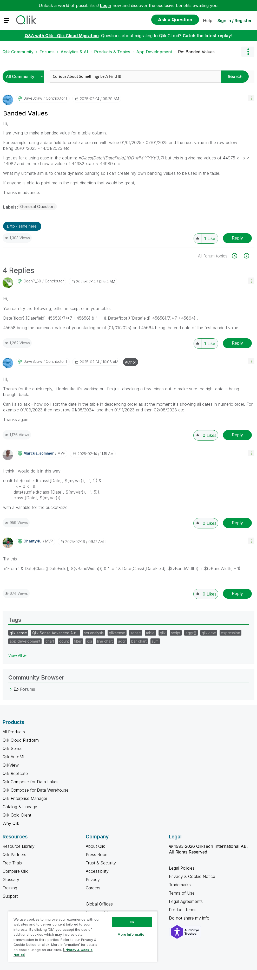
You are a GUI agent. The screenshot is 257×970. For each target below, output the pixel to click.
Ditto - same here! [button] (22, 226)
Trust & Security (101, 862)
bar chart (139, 641)
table (150, 633)
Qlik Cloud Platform (21, 740)
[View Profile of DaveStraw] (32, 98)
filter (78, 641)
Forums (47, 51)
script (175, 633)
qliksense (117, 633)
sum (155, 641)
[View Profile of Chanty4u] (32, 541)
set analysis (94, 633)
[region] (82, 936)
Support (10, 896)
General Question (37, 206)
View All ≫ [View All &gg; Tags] (17, 655)
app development (25, 641)
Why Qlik (11, 823)
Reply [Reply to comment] (237, 343)
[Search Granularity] (25, 76)
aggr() (191, 633)
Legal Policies (182, 868)
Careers (93, 887)
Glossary (11, 879)
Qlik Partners (14, 854)
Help (207, 20)
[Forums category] (11, 689)
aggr (122, 641)
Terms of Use (182, 893)
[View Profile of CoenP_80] (32, 281)
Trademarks (180, 884)
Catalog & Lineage (20, 806)
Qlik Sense (13, 748)
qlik (163, 633)
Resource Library (19, 846)
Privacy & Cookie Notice (192, 876)
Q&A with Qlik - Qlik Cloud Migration (62, 35)
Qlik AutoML (14, 756)
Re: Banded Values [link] (196, 51)
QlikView (11, 765)
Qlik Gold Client (17, 815)
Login (105, 5)
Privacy (93, 879)
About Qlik (95, 846)
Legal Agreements (186, 901)
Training (10, 887)
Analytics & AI (74, 51)
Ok (132, 922)
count (64, 641)
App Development (154, 51)
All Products (14, 731)
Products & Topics (112, 51)
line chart (105, 641)
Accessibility (97, 871)
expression (230, 633)
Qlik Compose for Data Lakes (30, 781)
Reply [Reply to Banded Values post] (237, 238)
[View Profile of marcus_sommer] (38, 453)
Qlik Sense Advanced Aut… (55, 633)
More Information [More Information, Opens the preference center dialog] (132, 934)
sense (135, 633)
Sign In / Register (235, 20)
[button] (251, 98)
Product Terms (182, 909)
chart (49, 641)
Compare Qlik (15, 871)
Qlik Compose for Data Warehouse (36, 790)
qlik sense (18, 633)
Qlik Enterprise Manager (25, 798)
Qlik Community (18, 51)
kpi (89, 641)
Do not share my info (190, 918)
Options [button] (247, 52)
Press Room (97, 854)
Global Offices (99, 904)
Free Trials (12, 862)
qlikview (209, 633)
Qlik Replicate (15, 773)
